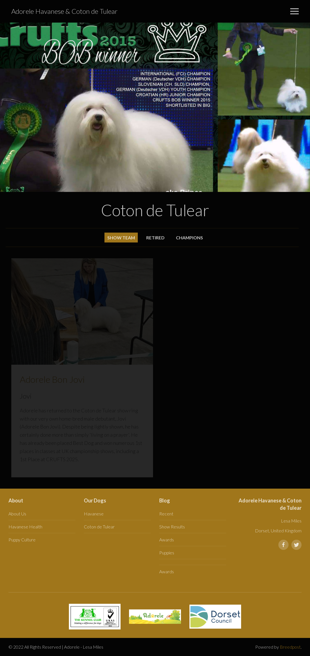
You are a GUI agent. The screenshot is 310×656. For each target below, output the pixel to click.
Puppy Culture (22, 539)
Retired (155, 237)
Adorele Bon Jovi (52, 379)
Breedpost (290, 647)
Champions (189, 237)
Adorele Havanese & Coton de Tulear (64, 11)
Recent (166, 513)
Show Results (172, 526)
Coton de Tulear (99, 526)
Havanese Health (25, 526)
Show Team (121, 237)
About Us (17, 513)
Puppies (166, 552)
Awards (166, 539)
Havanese (94, 513)
